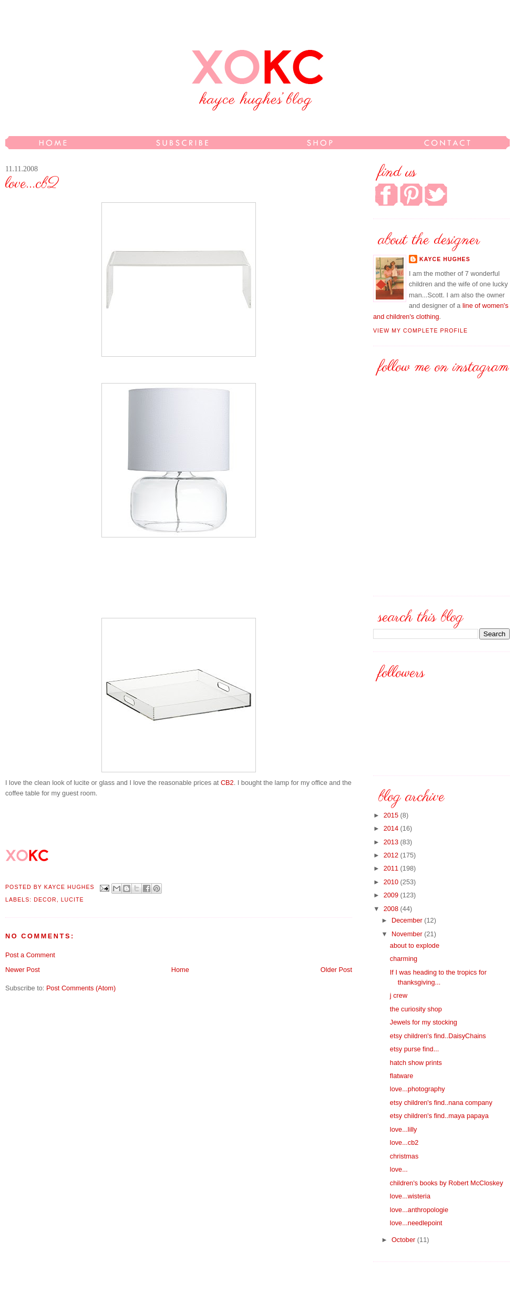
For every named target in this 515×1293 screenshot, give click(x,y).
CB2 (227, 783)
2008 (392, 909)
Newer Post (22, 970)
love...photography (417, 1089)
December (408, 920)
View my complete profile (420, 330)
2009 (392, 895)
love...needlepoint (416, 1223)
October (404, 1240)
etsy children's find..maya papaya (439, 1116)
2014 (392, 828)
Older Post (336, 970)
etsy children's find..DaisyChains (438, 1036)
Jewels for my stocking (423, 1022)
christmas (404, 1156)
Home (180, 970)
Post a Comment (30, 955)
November (408, 934)
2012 (392, 855)
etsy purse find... (414, 1049)
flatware (402, 1076)
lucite (72, 899)
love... (399, 1169)
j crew (398, 995)
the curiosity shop (416, 1009)
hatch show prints (416, 1063)
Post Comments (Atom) (81, 988)
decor (45, 899)
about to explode (414, 945)
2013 (392, 842)
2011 (392, 868)
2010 (392, 882)
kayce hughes (70, 887)
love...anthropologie (419, 1210)
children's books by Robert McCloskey (446, 1183)
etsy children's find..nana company (441, 1102)
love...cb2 (404, 1142)
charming (403, 959)
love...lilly (403, 1129)
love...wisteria (410, 1196)
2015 (392, 815)
